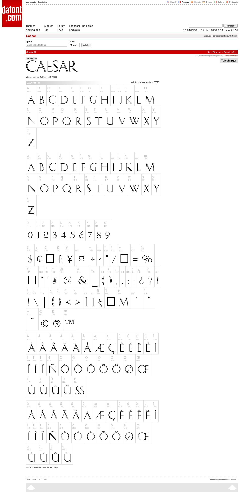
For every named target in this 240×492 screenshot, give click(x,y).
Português (231, 2)
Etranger (217, 52)
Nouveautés (33, 30)
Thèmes (30, 26)
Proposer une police (81, 26)
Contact (234, 479)
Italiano (219, 2)
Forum (61, 26)
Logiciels (74, 30)
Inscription (42, 2)
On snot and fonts (39, 479)
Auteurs (48, 26)
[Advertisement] (86, 14)
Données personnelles (219, 479)
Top (46, 30)
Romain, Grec (230, 52)
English (171, 2)
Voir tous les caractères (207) (145, 82)
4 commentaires (231, 56)
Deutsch (208, 2)
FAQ (60, 30)
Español (196, 2)
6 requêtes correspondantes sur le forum (220, 36)
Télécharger (228, 60)
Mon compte (31, 2)
